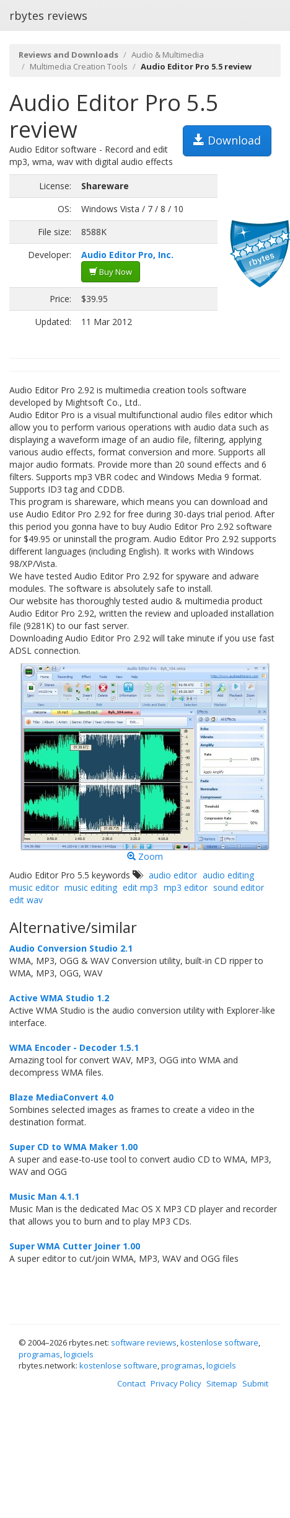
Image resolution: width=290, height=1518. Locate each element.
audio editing (228, 875)
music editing (90, 887)
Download (227, 140)
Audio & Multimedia (167, 54)
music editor (34, 887)
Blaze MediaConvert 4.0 (61, 1097)
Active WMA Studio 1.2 (59, 998)
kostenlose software (219, 1342)
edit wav (26, 900)
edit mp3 (140, 887)
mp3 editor (186, 887)
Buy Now (110, 271)
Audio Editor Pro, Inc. (127, 255)
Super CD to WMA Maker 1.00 (73, 1147)
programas (39, 1354)
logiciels (79, 1354)
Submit (255, 1383)
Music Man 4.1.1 (44, 1196)
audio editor (173, 875)
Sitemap (221, 1383)
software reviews (144, 1342)
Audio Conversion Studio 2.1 (71, 948)
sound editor (238, 887)
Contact (131, 1383)
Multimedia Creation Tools (79, 66)
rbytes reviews (48, 15)
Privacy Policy (176, 1383)
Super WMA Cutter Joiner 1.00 (74, 1246)
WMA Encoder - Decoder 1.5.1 (74, 1047)
